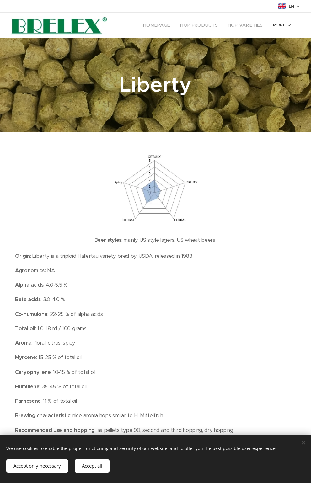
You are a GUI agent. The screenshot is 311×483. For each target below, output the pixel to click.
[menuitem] (139, 25)
